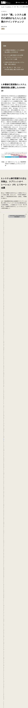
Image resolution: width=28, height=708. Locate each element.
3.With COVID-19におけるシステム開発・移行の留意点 (14, 63)
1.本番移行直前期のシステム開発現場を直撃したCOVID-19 (14, 51)
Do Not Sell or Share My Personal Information (17, 216)
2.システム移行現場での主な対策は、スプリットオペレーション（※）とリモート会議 (14, 57)
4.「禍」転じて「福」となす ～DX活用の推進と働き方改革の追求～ (14, 69)
